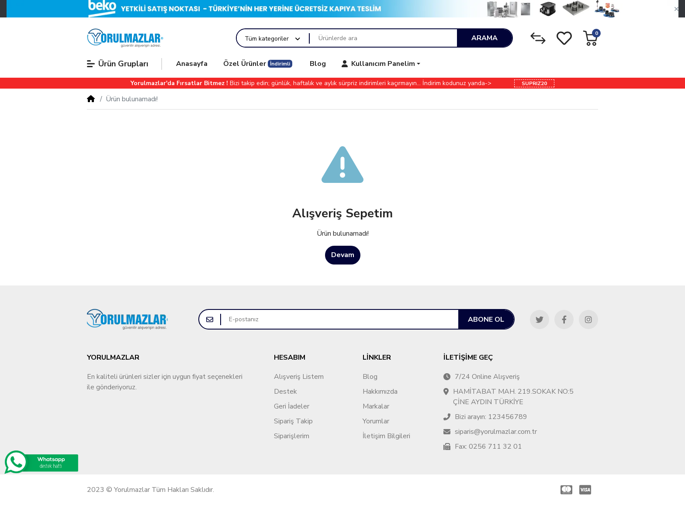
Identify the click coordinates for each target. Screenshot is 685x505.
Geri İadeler (291, 406)
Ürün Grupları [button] (117, 63)
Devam (342, 255)
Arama (484, 38)
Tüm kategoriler (267, 38)
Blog (370, 376)
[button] (676, 9)
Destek (285, 391)
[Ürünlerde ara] (383, 38)
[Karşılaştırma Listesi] (538, 38)
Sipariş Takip (293, 421)
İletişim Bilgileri (386, 436)
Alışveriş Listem (299, 376)
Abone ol (486, 319)
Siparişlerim (291, 436)
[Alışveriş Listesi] (564, 38)
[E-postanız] (339, 319)
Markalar (376, 406)
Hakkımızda (380, 391)
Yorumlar (376, 421)
